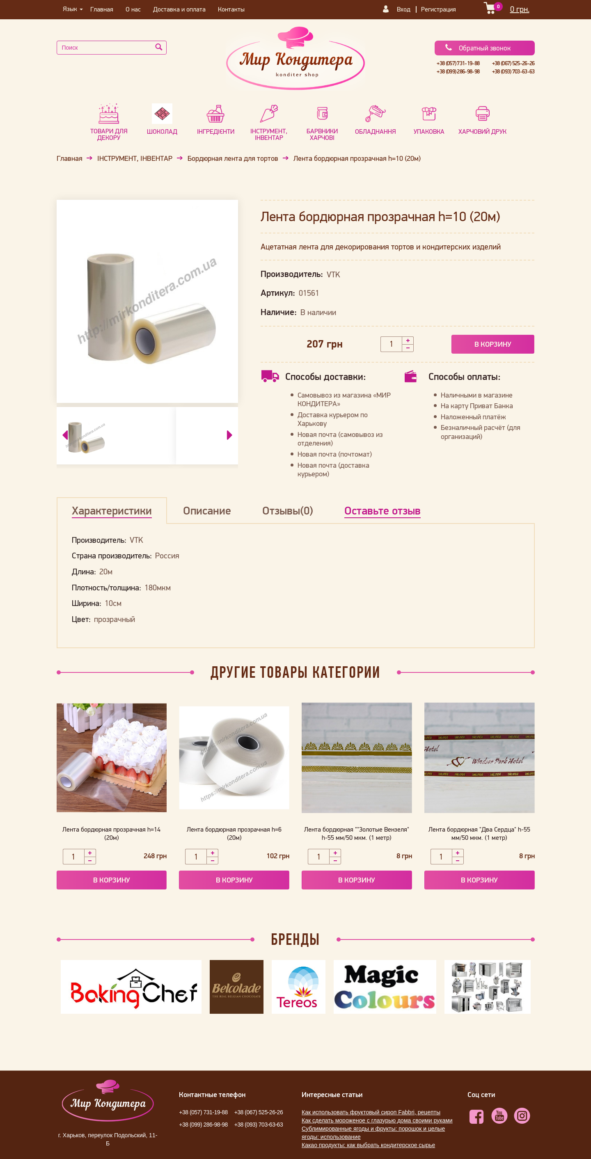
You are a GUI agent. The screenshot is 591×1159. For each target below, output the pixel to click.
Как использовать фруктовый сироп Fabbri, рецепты (371, 1112)
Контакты (231, 9)
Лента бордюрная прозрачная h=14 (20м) (111, 833)
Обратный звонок (477, 48)
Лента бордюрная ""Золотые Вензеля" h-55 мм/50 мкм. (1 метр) (356, 833)
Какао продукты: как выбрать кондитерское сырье (368, 1145)
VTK (333, 274)
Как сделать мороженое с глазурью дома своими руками (377, 1120)
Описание (207, 510)
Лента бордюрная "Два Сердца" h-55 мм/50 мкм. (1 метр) (479, 833)
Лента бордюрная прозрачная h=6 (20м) (234, 833)
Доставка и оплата (179, 9)
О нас (133, 9)
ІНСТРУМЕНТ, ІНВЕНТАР (134, 158)
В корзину (492, 344)
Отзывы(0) (287, 510)
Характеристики (112, 510)
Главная (101, 9)
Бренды (295, 939)
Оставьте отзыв (382, 510)
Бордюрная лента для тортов (233, 158)
